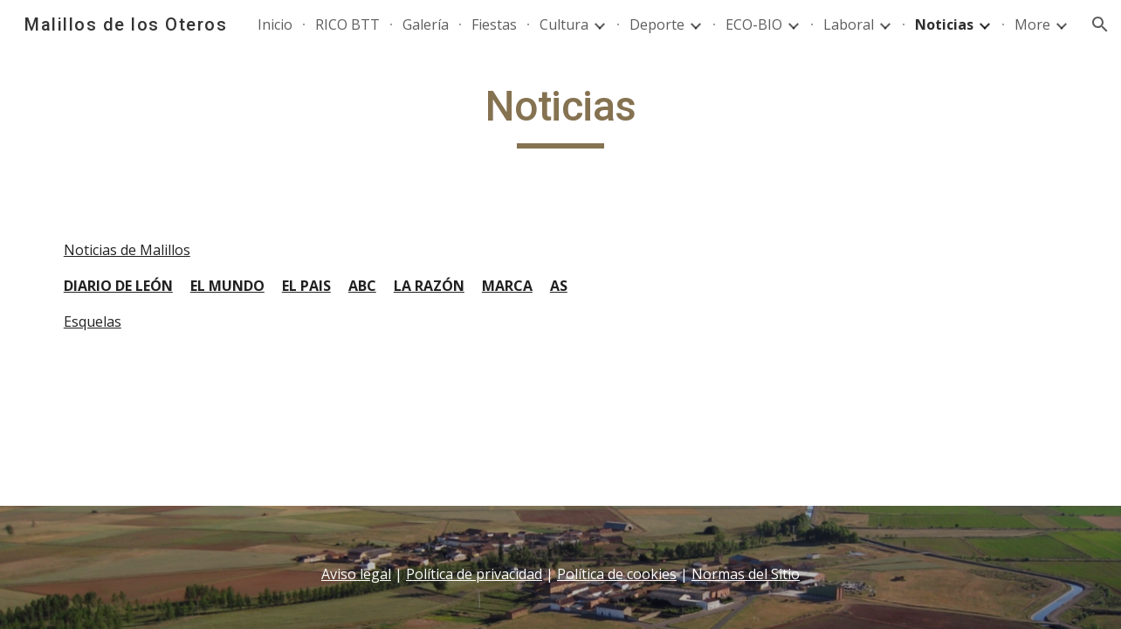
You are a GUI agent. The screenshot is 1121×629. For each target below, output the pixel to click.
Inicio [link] (275, 24)
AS (558, 285)
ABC (362, 285)
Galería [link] (425, 24)
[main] (560, 114)
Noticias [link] (944, 24)
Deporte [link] (656, 24)
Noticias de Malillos (127, 249)
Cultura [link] (564, 24)
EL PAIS (306, 285)
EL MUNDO (227, 285)
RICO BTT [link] (347, 24)
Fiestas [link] (494, 24)
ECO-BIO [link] (754, 24)
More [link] (1032, 24)
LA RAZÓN (429, 285)
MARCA (507, 285)
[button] (1100, 24)
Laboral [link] (848, 24)
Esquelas (92, 321)
